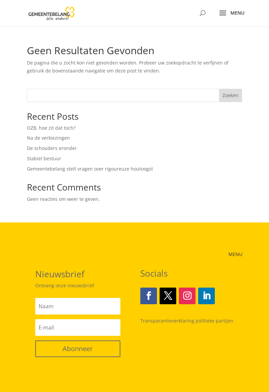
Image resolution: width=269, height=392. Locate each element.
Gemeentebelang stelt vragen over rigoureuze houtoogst (90, 169)
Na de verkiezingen (48, 138)
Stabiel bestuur (44, 158)
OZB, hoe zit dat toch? (51, 128)
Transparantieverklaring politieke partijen (186, 321)
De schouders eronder (52, 148)
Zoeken (230, 95)
